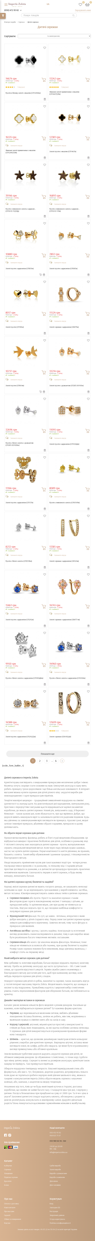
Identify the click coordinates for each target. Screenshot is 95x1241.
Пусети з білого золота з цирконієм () (24, 678)
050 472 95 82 (55, 1132)
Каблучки (8, 1165)
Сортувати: (10, 36)
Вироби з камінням (57, 1177)
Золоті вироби (55, 1169)
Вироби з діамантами (58, 1173)
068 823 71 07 (55, 1135)
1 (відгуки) (21, 87)
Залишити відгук (16, 145)
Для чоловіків (55, 1185)
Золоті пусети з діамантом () (66, 386)
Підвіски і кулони (11, 1177)
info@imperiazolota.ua (58, 1152)
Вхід (51, 1203)
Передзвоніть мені (83, 10)
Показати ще (47, 753)
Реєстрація (54, 1211)
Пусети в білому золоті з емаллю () (23, 93)
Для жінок (54, 1181)
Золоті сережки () (60, 737)
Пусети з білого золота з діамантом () (19, 444)
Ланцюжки (8, 1173)
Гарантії (7, 1215)
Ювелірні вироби (10, 22)
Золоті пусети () (15, 327)
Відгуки (7, 1223)
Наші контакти (9, 1207)
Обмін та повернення (12, 1219)
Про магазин (9, 1211)
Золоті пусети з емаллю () (62, 151)
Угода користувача (57, 1219)
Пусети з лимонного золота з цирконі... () (21, 210)
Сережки (21, 22)
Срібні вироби (55, 1165)
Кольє (6, 1185)
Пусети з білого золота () (19, 561)
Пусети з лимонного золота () (64, 503)
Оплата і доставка (11, 1203)
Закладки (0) (55, 1207)
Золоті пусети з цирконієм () (20, 268)
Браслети (7, 1181)
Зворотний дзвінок (57, 1215)
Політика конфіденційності (60, 1223)
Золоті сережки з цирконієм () (64, 327)
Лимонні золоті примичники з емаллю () (64, 93)
